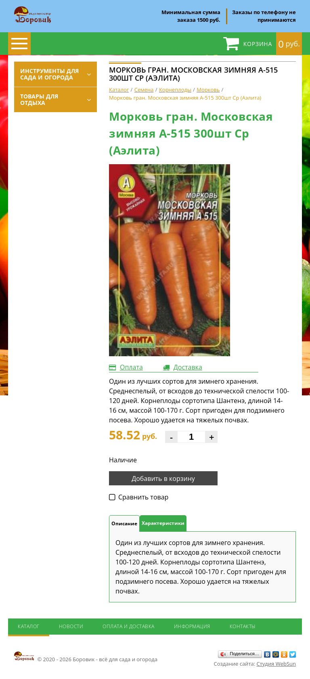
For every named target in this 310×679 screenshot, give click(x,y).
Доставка (188, 367)
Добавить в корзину (163, 478)
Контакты (243, 626)
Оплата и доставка (129, 626)
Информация (192, 626)
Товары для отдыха (39, 99)
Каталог (29, 626)
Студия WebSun (276, 663)
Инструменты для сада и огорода (49, 74)
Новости (71, 626)
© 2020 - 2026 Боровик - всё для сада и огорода (85, 656)
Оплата (131, 367)
